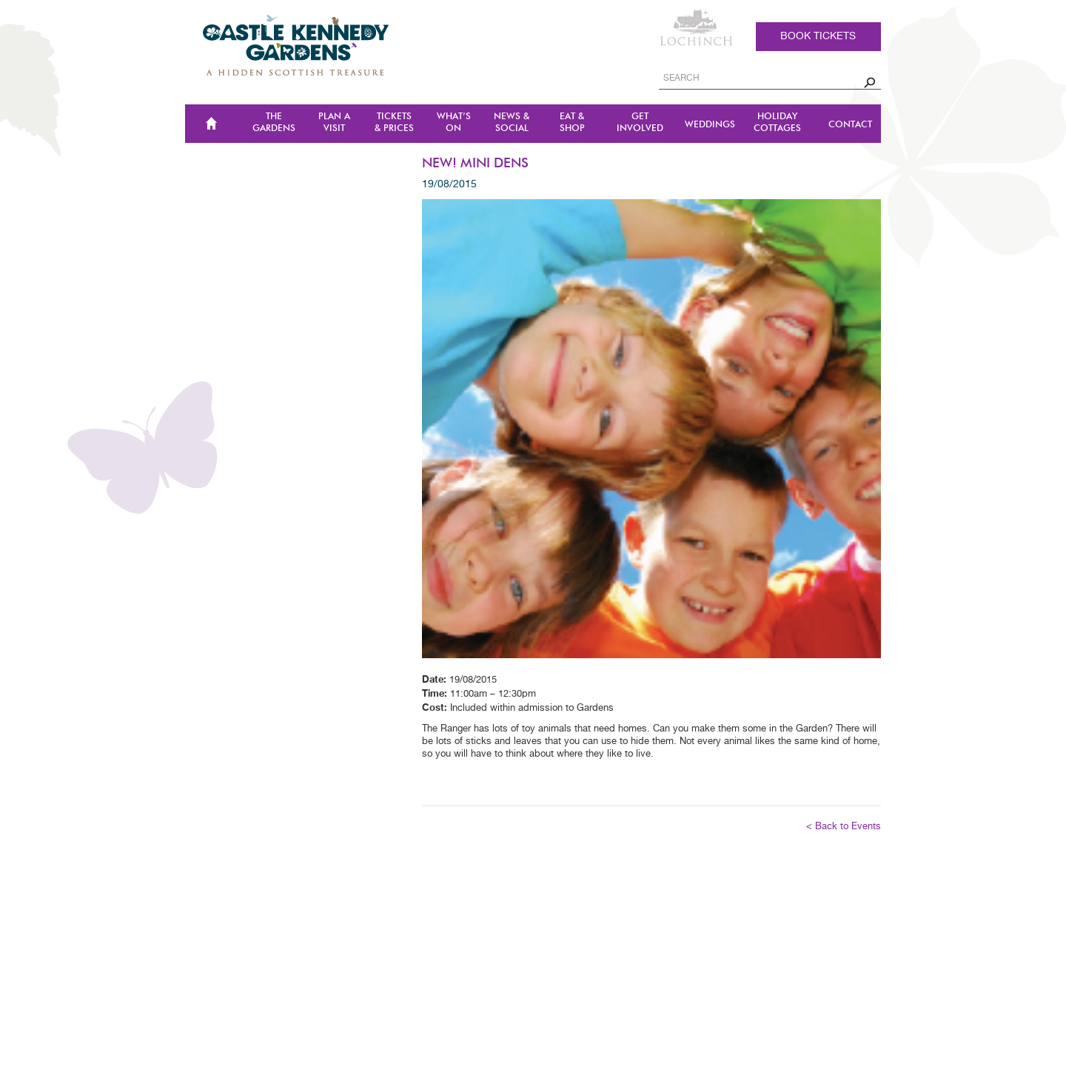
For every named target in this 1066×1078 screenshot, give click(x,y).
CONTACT (850, 125)
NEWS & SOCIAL (511, 122)
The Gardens (273, 122)
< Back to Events (843, 826)
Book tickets (818, 36)
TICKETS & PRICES (394, 122)
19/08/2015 (449, 184)
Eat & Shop (572, 122)
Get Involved (640, 122)
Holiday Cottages (777, 122)
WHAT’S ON (454, 122)
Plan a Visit (334, 122)
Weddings (710, 125)
